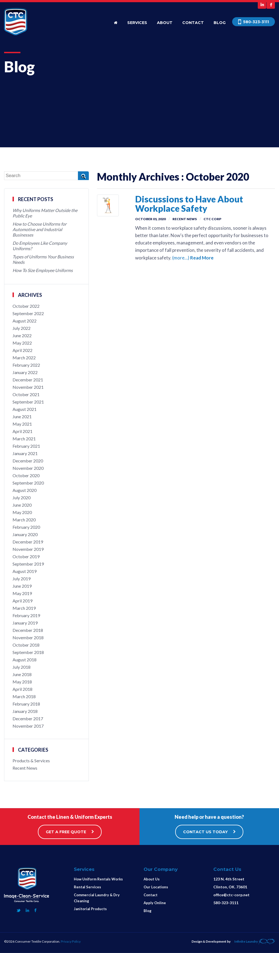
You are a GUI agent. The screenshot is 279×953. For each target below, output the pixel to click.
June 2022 (22, 335)
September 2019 (28, 563)
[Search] (46, 175)
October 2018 (26, 644)
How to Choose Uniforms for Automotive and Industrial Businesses (39, 229)
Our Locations (156, 887)
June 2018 (22, 674)
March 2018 (24, 696)
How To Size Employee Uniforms (43, 270)
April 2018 (22, 689)
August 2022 (25, 320)
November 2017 (28, 725)
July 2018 (22, 667)
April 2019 (22, 600)
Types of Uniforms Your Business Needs (43, 259)
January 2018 (25, 711)
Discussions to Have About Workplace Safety (189, 204)
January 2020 (25, 534)
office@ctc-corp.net (231, 894)
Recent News (184, 219)
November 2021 (28, 387)
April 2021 (22, 431)
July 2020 (22, 497)
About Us (152, 879)
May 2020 (22, 512)
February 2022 (26, 365)
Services (137, 22)
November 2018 (28, 637)
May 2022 (22, 342)
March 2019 (24, 608)
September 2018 (28, 652)
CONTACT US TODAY (209, 831)
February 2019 (26, 615)
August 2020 (25, 490)
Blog (220, 22)
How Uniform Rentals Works (98, 879)
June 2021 (22, 416)
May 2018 (22, 681)
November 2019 (28, 549)
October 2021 (26, 394)
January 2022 (25, 372)
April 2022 (22, 350)
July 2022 (22, 328)
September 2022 (28, 313)
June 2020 (22, 504)
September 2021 (28, 401)
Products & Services (31, 760)
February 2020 (26, 527)
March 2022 (24, 357)
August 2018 (25, 659)
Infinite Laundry (254, 942)
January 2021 (25, 453)
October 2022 (26, 306)
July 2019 (22, 578)
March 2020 (24, 519)
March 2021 (24, 438)
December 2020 (28, 460)
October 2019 (26, 556)
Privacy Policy (71, 941)
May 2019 (22, 593)
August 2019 (25, 571)
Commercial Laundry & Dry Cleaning (97, 898)
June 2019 (22, 585)
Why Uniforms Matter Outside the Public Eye (45, 213)
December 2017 (28, 718)
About (164, 22)
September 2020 (28, 482)
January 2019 (25, 622)
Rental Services (87, 887)
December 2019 (28, 541)
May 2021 (22, 423)
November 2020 (28, 468)
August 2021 (25, 409)
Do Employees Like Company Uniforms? (40, 245)
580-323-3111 (225, 902)
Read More (202, 258)
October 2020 (26, 475)
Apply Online (155, 903)
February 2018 (26, 703)
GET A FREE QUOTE (70, 831)
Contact (193, 22)
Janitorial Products (90, 909)
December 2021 (28, 379)
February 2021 (26, 446)
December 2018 (28, 630)
